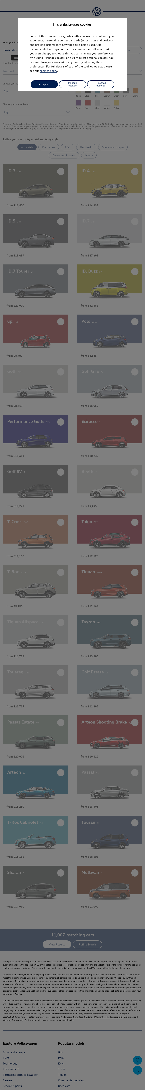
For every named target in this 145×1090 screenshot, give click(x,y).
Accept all (44, 84)
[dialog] (72, 545)
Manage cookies (72, 84)
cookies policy (48, 71)
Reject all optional (101, 84)
